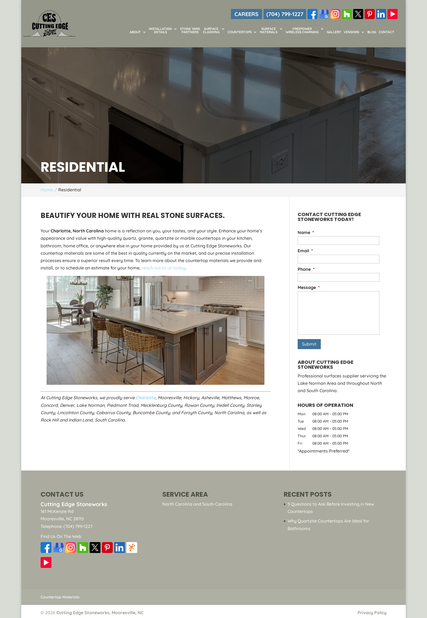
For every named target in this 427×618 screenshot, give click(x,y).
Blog (371, 32)
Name (306, 232)
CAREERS (246, 14)
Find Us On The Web (61, 534)
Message (309, 287)
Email (305, 250)
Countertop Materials (60, 594)
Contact (386, 32)
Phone (306, 269)
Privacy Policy (372, 610)
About (135, 32)
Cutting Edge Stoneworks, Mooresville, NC (100, 610)
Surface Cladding (211, 30)
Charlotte (145, 397)
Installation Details (160, 30)
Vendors (351, 32)
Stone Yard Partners (190, 30)
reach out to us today (163, 267)
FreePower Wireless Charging (302, 30)
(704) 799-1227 (284, 14)
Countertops (240, 32)
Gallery (334, 32)
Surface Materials (268, 30)
